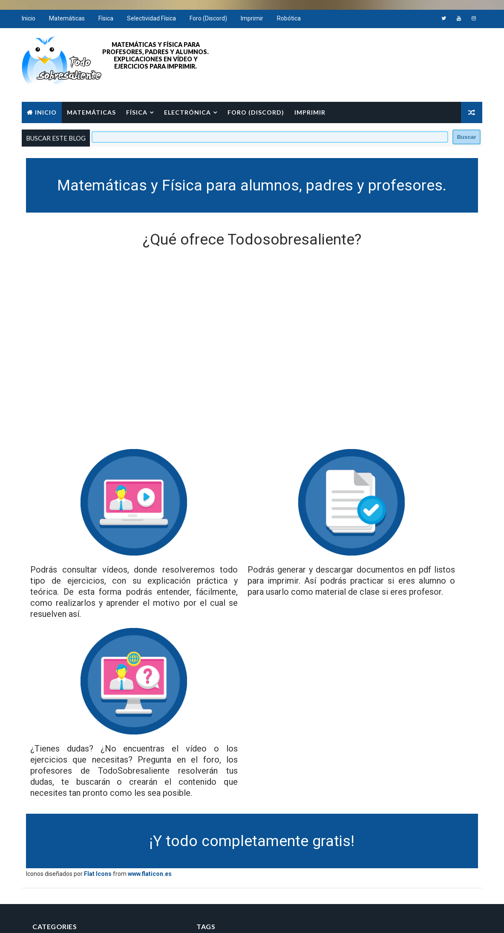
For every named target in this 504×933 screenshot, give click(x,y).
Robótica (292, 21)
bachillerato (206, 844)
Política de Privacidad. (364, 828)
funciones (203, 858)
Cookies (345, 853)
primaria (201, 873)
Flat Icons (101, 749)
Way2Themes (98, 917)
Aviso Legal (350, 841)
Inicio (32, 21)
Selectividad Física (154, 21)
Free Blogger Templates (154, 917)
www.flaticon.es (153, 749)
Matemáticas (70, 21)
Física (109, 21)
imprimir (250, 858)
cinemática (263, 844)
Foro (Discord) (211, 21)
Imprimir (255, 21)
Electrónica (190, 111)
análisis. (260, 829)
